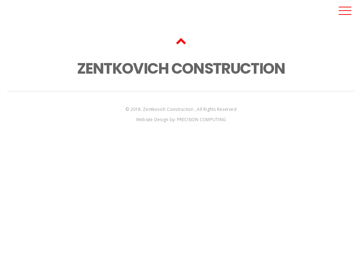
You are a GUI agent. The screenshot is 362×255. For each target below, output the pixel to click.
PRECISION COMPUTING (201, 120)
